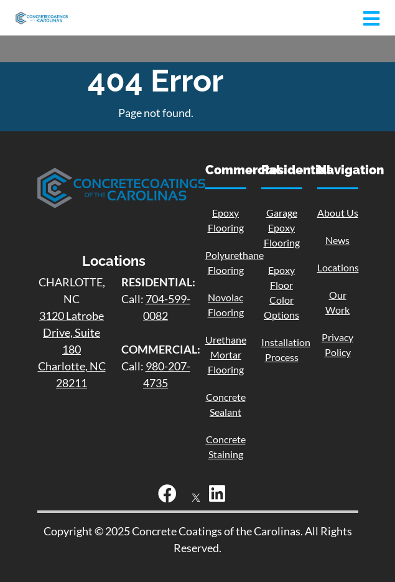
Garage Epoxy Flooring (282, 227)
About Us (337, 212)
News (337, 240)
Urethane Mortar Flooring (225, 354)
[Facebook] (170, 496)
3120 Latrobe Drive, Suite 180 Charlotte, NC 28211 (72, 349)
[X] (196, 496)
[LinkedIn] (220, 496)
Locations (338, 267)
